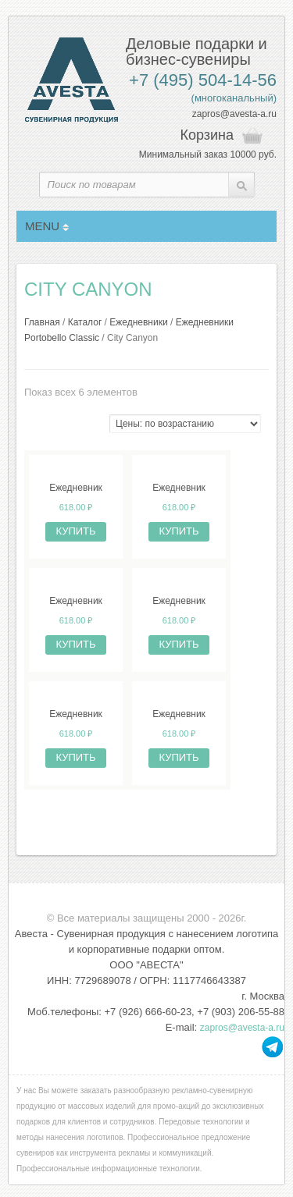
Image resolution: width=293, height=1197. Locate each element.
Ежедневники (138, 322)
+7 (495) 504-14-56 (203, 80)
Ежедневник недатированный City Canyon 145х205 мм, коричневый (179, 715)
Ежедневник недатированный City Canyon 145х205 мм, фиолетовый (76, 601)
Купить (75, 531)
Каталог (85, 322)
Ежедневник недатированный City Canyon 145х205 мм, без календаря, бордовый (179, 601)
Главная (42, 322)
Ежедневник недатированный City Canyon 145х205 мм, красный (76, 715)
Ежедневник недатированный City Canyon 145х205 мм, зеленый (179, 488)
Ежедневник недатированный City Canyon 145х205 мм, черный (76, 488)
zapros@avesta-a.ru (234, 113)
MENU (47, 226)
